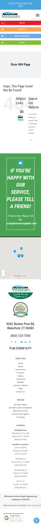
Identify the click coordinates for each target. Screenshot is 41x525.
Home (20, 363)
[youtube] (22, 342)
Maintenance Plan (20, 411)
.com (22, 223)
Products (20, 373)
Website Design (9, 505)
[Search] (31, 139)
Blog (20, 388)
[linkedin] (25, 342)
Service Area (20, 369)
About (20, 366)
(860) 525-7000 (20, 336)
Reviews (20, 382)
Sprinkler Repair (20, 404)
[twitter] (15, 342)
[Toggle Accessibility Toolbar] (36, 520)
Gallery (20, 376)
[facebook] (11, 342)
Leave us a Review (20, 385)
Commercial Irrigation (20, 414)
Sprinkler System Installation (20, 407)
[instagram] (29, 342)
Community (20, 379)
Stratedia (23, 505)
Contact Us (20, 391)
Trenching (20, 417)
